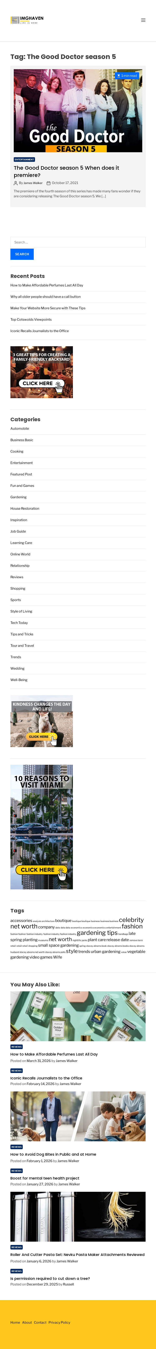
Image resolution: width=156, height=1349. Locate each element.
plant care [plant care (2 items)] (97, 939)
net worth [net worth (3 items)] (60, 939)
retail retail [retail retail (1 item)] (22, 946)
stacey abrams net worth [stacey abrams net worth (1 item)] (32, 952)
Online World (20, 554)
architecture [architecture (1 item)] (48, 921)
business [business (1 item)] (95, 921)
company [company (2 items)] (46, 927)
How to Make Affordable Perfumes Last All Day (46, 285)
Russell (68, 1284)
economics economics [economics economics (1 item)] (94, 927)
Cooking (17, 451)
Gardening (18, 497)
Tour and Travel (22, 646)
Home (15, 1322)
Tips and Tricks (21, 634)
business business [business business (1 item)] (109, 921)
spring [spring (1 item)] (82, 946)
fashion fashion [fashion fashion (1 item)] (18, 934)
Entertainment (24, 159)
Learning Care (21, 543)
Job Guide (18, 531)
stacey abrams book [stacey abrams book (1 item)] (96, 946)
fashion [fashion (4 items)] (132, 926)
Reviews (16, 577)
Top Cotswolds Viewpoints (31, 320)
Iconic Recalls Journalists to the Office (39, 331)
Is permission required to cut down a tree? (50, 1278)
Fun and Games (22, 486)
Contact (40, 1322)
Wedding (17, 668)
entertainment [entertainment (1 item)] (113, 927)
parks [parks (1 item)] (84, 940)
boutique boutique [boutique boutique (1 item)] (81, 921)
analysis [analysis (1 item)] (37, 921)
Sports (15, 600)
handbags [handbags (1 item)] (123, 934)
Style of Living (21, 611)
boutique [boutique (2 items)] (63, 920)
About (27, 1322)
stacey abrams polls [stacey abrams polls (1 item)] (55, 952)
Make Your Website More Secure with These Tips (47, 308)
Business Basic (21, 440)
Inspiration (18, 520)
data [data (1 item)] (57, 927)
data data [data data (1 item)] (65, 927)
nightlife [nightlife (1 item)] (76, 940)
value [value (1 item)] (124, 952)
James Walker (33, 183)
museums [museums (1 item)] (43, 940)
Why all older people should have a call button (45, 297)
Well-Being (18, 680)
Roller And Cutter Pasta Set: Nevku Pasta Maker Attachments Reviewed (77, 1254)
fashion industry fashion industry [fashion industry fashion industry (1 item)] (59, 934)
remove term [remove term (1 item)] (136, 940)
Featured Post (21, 474)
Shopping (17, 588)
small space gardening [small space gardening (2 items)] (58, 945)
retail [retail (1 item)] (13, 946)
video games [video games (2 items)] (40, 957)
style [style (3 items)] (72, 951)
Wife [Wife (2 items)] (57, 957)
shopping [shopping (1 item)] (32, 946)
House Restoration (24, 509)
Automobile (19, 429)
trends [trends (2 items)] (84, 951)
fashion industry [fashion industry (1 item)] (34, 934)
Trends (15, 657)
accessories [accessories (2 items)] (21, 920)
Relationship (20, 566)
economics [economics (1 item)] (76, 927)
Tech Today (19, 623)
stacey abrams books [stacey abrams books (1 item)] (118, 946)
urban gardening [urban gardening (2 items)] (105, 951)
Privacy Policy (59, 1322)
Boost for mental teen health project (44, 1178)
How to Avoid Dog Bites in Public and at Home (53, 1154)
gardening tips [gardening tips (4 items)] (97, 932)
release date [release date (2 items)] (117, 939)
